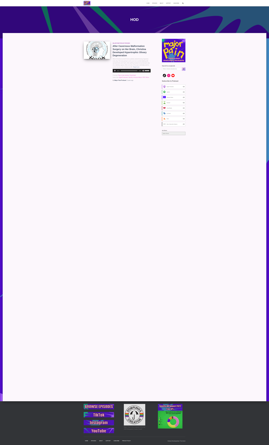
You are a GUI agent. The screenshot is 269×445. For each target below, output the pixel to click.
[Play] (115, 71)
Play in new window (123, 75)
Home (148, 3)
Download (133, 75)
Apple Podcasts (123, 77)
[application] (132, 70)
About (161, 3)
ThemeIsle (182, 441)
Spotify (131, 77)
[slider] (129, 70)
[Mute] (143, 71)
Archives (164, 130)
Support (168, 3)
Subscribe (176, 3)
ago (130, 80)
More (147, 77)
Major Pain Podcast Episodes (121, 43)
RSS (144, 77)
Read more (136, 67)
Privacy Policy (126, 440)
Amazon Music (137, 77)
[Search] (183, 69)
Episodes (154, 3)
